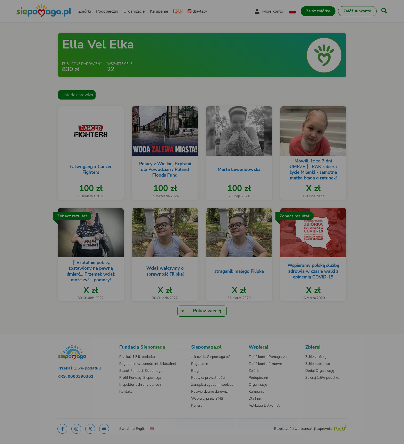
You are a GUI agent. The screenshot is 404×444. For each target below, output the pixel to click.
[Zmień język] (89, 342)
